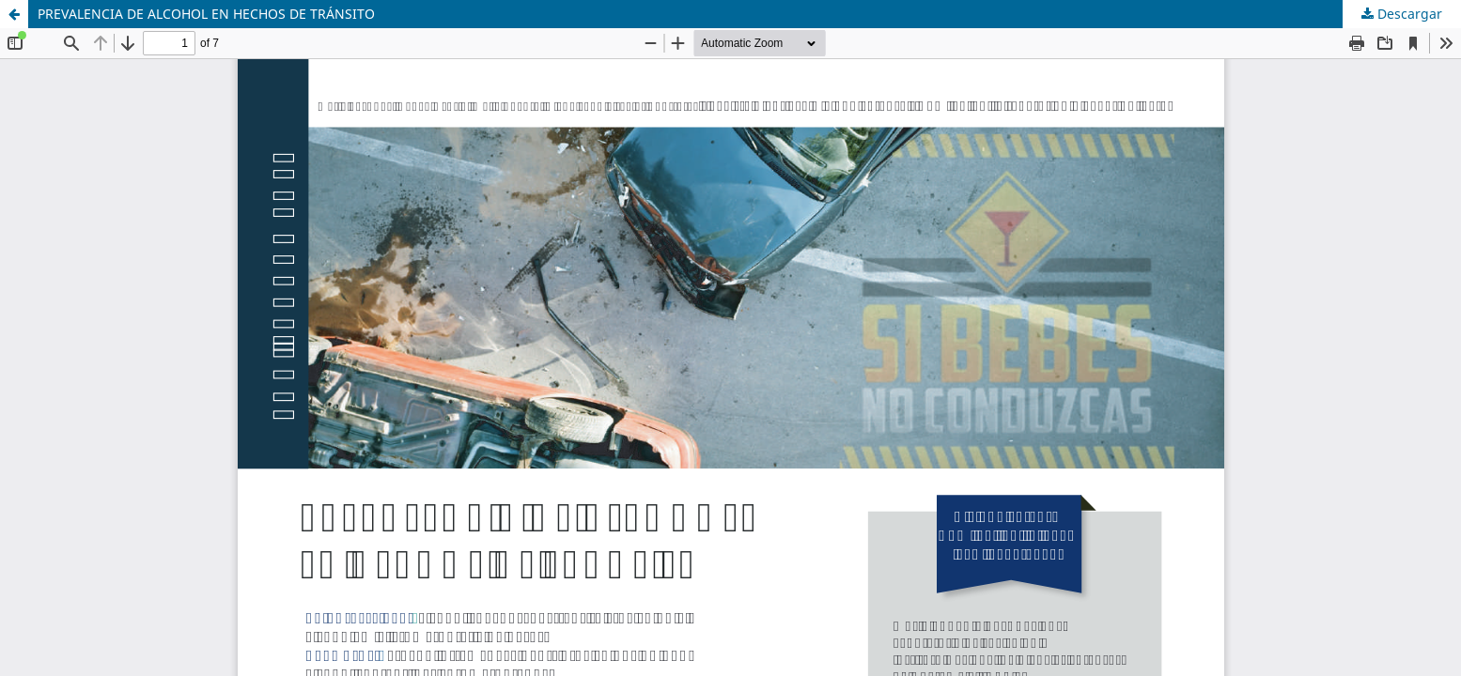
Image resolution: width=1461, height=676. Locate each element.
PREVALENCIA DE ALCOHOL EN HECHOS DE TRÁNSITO (206, 14)
